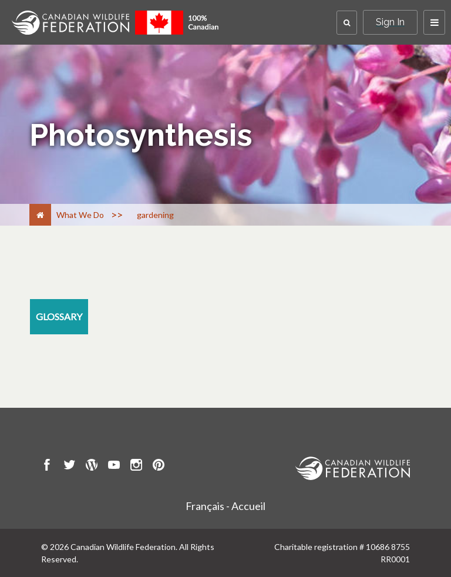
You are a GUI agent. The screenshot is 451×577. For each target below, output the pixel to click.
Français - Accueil (225, 505)
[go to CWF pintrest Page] (158, 466)
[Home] (40, 215)
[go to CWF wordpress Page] (91, 466)
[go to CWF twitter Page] (69, 466)
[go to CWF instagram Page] (136, 466)
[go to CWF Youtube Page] (114, 466)
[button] (346, 23)
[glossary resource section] (59, 316)
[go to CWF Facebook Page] (47, 466)
